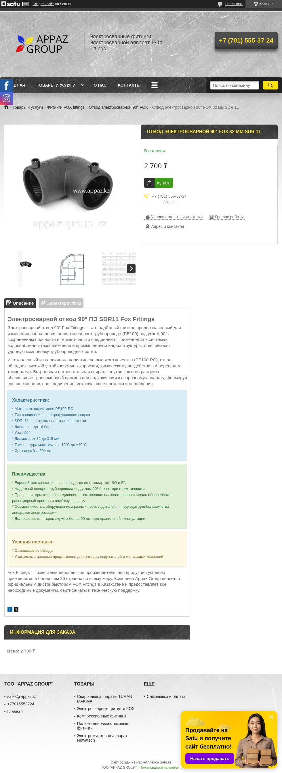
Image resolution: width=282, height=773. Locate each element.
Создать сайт (43, 4)
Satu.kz (165, 762)
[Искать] (270, 85)
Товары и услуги (56, 85)
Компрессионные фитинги (101, 716)
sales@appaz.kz (22, 696)
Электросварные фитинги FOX (106, 708)
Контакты (129, 85)
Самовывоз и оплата (166, 696)
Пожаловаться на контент (160, 768)
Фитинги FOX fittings (66, 107)
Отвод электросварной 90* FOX (118, 107)
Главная (15, 85)
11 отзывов (234, 4)
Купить (163, 182)
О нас (100, 85)
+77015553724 (20, 704)
